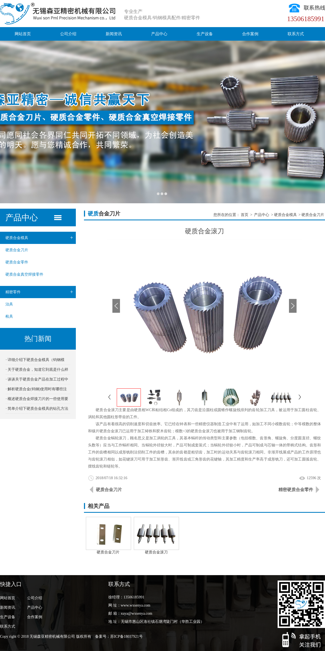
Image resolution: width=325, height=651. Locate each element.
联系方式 (296, 34)
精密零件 (40, 292)
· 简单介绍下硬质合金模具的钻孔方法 (37, 409)
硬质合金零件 (16, 262)
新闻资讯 (114, 34)
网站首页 (23, 34)
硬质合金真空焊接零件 (24, 274)
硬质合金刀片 (16, 250)
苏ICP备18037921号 (126, 636)
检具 (9, 316)
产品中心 (159, 34)
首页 (244, 215)
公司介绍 (68, 34)
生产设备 (205, 34)
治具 (9, 304)
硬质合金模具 (40, 238)
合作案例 (250, 34)
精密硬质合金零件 (295, 489)
